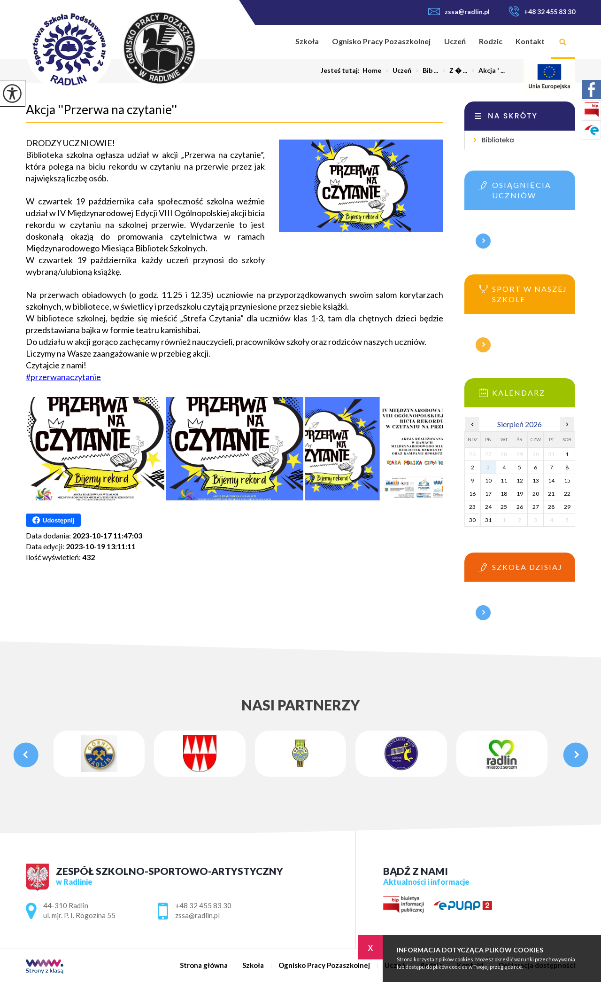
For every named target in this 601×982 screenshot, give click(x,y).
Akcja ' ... (486, 70)
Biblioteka (497, 140)
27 (535, 506)
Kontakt (530, 41)
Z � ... (452, 70)
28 (551, 506)
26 (519, 506)
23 (472, 506)
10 (488, 480)
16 (472, 493)
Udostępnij (53, 520)
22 (567, 493)
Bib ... (424, 70)
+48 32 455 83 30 (542, 11)
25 (504, 506)
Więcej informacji (483, 241)
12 (519, 480)
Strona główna (277, 42)
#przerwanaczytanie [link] (63, 377)
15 (567, 480)
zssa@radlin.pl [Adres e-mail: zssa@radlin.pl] (197, 915)
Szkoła (307, 41)
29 (567, 506)
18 (504, 493)
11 (504, 480)
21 (551, 493)
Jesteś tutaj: (341, 70)
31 (488, 519)
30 (472, 519)
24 (488, 506)
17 (488, 493)
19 (519, 493)
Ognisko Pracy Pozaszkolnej (381, 41)
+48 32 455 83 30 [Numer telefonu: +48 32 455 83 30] (203, 905)
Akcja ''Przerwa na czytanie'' (101, 109)
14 (551, 480)
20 (535, 493)
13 (535, 480)
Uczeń (455, 41)
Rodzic (490, 41)
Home (371, 70)
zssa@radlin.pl (459, 12)
